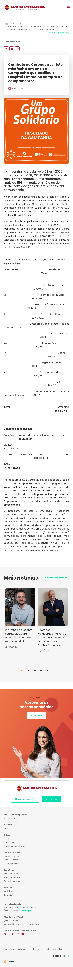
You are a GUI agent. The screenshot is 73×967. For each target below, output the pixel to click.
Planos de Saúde (11, 873)
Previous (2, 629)
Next (71, 629)
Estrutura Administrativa (14, 846)
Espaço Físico (10, 842)
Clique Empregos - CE (25, 799)
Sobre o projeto (10, 818)
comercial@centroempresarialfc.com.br (22, 924)
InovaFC (7, 828)
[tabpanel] (20, 618)
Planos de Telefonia (12, 877)
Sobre (6, 838)
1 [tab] (22, 670)
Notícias (15, 23)
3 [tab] (35, 670)
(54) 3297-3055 (11, 910)
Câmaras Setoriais (12, 856)
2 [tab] (28, 670)
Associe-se (36, 715)
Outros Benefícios (12, 881)
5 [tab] (47, 670)
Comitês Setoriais (11, 860)
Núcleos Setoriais (11, 863)
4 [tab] (41, 670)
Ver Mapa (26, 910)
